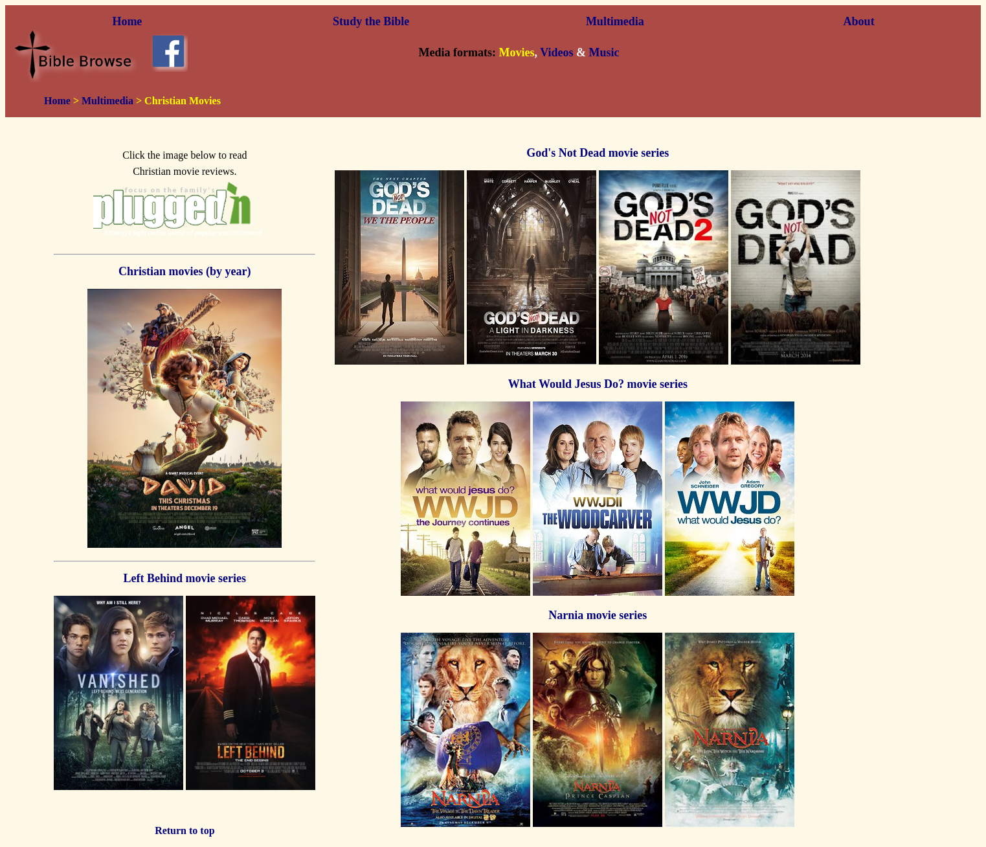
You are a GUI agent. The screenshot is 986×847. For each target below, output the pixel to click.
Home (127, 21)
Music (603, 52)
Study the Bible (371, 21)
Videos (556, 52)
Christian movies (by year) (184, 271)
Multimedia (615, 21)
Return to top (184, 830)
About (859, 21)
